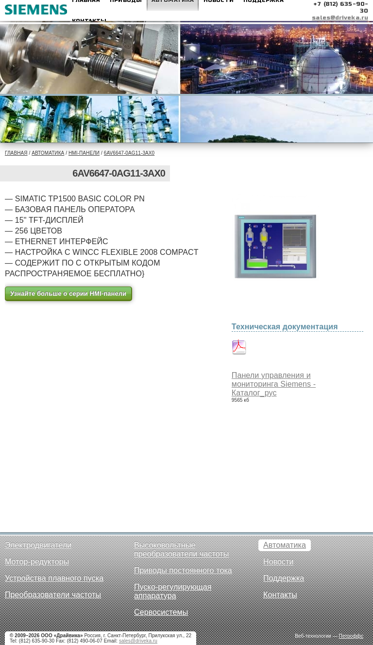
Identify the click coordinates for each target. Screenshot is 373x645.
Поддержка (283, 578)
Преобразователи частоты (53, 595)
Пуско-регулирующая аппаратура (173, 591)
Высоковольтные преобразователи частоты (181, 549)
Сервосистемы (161, 612)
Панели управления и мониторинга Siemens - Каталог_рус (274, 384)
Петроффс (351, 636)
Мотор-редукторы (37, 561)
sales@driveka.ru (340, 17)
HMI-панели (84, 153)
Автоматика (48, 153)
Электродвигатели (38, 545)
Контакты (280, 595)
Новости (278, 561)
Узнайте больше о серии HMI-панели (68, 293)
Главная (16, 153)
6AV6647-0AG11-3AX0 (129, 153)
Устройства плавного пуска (54, 578)
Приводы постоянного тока (183, 570)
